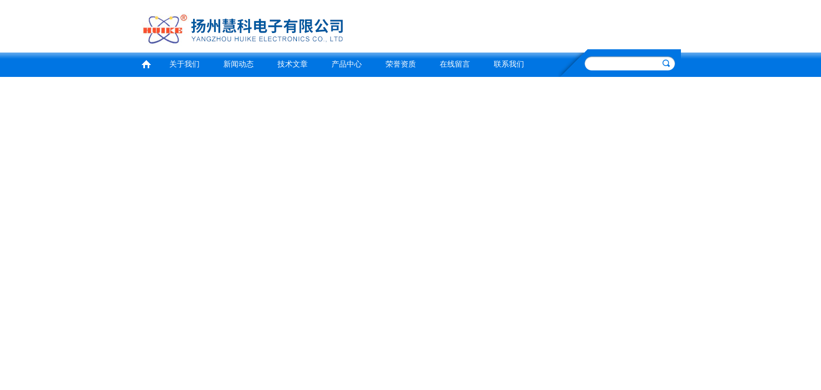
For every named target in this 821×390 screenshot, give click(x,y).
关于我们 (184, 64)
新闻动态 (238, 64)
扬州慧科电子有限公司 (272, 24)
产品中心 (347, 64)
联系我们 (509, 64)
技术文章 (292, 64)
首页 (146, 63)
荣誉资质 (401, 64)
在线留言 (455, 64)
